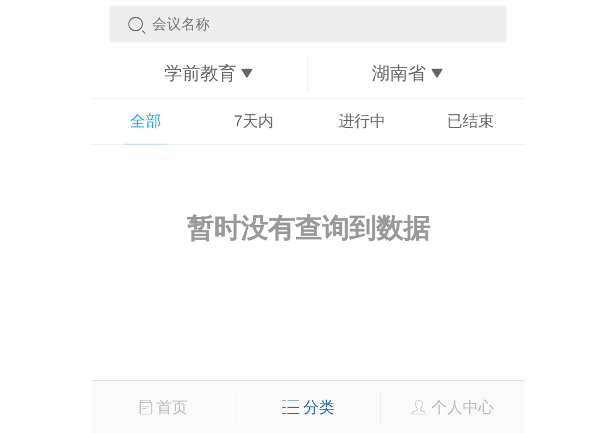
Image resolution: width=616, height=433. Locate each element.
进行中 (362, 121)
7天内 (254, 121)
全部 (145, 121)
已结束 (470, 121)
